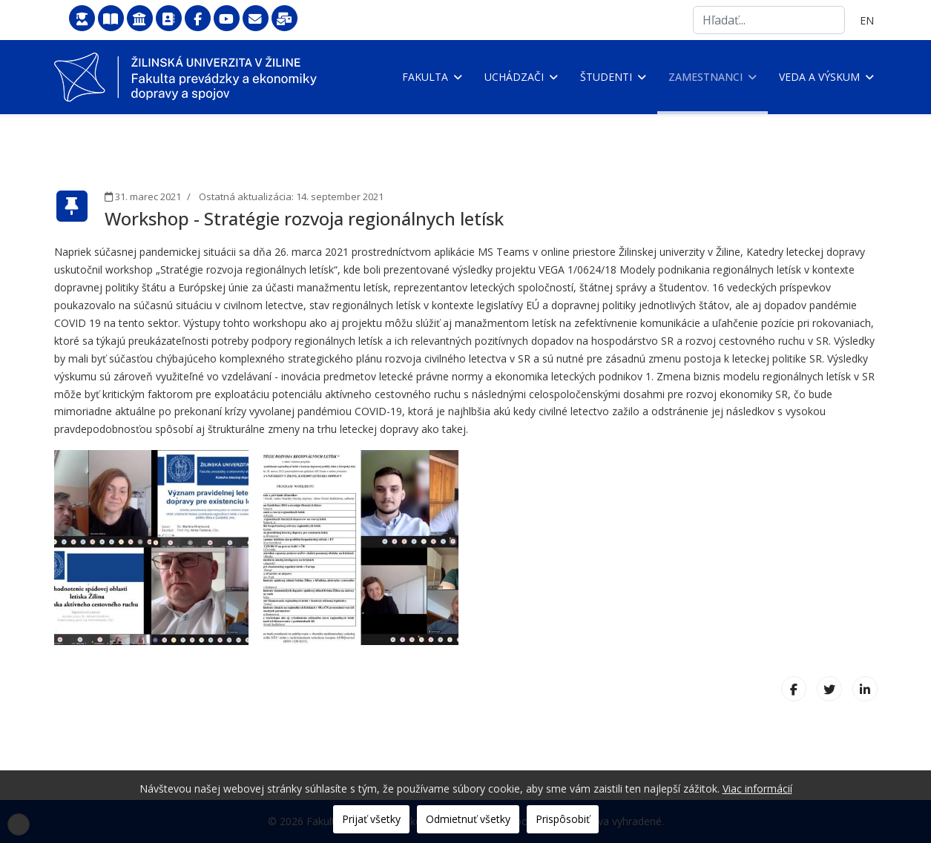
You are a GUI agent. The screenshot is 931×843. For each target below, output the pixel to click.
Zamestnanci (705, 77)
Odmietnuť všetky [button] (468, 819)
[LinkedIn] (865, 688)
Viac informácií (757, 788)
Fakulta (425, 77)
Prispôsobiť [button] (563, 819)
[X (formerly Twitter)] (829, 688)
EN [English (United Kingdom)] (867, 20)
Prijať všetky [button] (371, 819)
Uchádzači (514, 77)
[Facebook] (793, 688)
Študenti (606, 77)
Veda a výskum (819, 77)
